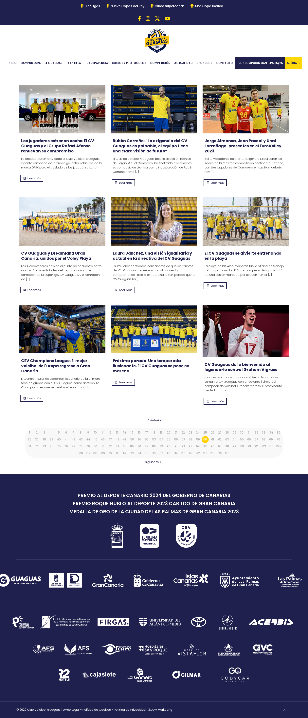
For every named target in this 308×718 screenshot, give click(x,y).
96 (212, 446)
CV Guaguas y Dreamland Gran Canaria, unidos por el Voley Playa (56, 255)
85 (132, 446)
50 (132, 439)
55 (169, 439)
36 (29, 439)
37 (37, 439)
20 (168, 433)
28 (227, 433)
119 (176, 453)
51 (139, 439)
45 (95, 439)
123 (205, 453)
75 (59, 446)
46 (103, 439)
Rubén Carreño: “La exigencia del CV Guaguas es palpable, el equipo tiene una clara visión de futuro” (150, 146)
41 (66, 439)
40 (59, 439)
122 (198, 453)
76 (66, 446)
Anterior (154, 420)
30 (242, 433)
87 (146, 446)
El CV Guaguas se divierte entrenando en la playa (243, 255)
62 (220, 439)
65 (242, 439)
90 (168, 446)
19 (161, 433)
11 (103, 433)
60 (205, 439)
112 (124, 453)
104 (271, 446)
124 (212, 453)
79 (88, 446)
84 (125, 446)
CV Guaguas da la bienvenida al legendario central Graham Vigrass (241, 367)
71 (29, 446)
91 (175, 446)
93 (190, 446)
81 (102, 446)
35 (278, 433)
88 (154, 446)
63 (227, 439)
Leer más (34, 178)
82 (110, 446)
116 (154, 453)
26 (212, 433)
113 (132, 453)
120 (183, 453)
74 (51, 446)
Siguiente (154, 462)
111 (117, 453)
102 (256, 446)
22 (183, 433)
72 (37, 446)
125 (220, 453)
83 (117, 446)
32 (256, 433)
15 (132, 433)
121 (190, 453)
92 (183, 446)
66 (249, 439)
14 (124, 433)
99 (234, 446)
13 (117, 433)
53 (154, 439)
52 (146, 439)
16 (139, 433)
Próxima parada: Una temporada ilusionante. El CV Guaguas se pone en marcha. (151, 366)
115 (147, 453)
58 (190, 439)
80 (95, 446)
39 (51, 439)
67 (256, 439)
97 (220, 446)
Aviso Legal (71, 710)
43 (81, 439)
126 (227, 453)
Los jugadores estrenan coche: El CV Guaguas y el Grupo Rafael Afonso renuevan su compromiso (57, 146)
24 (198, 433)
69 (271, 439)
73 (44, 446)
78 (80, 446)
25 (205, 433)
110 (110, 453)
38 (44, 439)
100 (242, 446)
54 (161, 439)
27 (220, 433)
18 (154, 433)
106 (81, 453)
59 (198, 439)
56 (176, 439)
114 (139, 453)
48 (117, 439)
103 (264, 446)
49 (125, 439)
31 (249, 433)
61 (212, 439)
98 (227, 446)
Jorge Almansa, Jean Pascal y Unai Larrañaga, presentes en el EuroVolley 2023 (243, 146)
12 (110, 433)
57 (183, 439)
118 (169, 453)
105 (278, 446)
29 (234, 433)
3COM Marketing (160, 710)
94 (198, 446)
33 (263, 433)
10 (95, 433)
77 (73, 446)
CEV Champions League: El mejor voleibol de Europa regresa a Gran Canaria (55, 366)
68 (263, 439)
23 (190, 433)
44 (88, 439)
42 (73, 439)
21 (176, 433)
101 (249, 446)
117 (161, 453)
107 (88, 453)
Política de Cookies (96, 710)
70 (278, 439)
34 (271, 433)
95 (205, 446)
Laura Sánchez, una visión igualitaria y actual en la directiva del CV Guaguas (152, 255)
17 (146, 433)
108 (95, 453)
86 (139, 446)
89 (161, 446)
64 (234, 439)
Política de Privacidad (130, 710)
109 (102, 453)
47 (110, 439)
